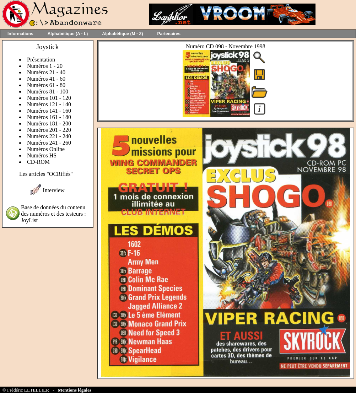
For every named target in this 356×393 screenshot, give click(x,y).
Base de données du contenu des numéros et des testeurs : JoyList (53, 213)
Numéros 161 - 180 (49, 117)
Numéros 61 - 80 (46, 85)
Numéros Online (46, 149)
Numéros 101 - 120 (49, 98)
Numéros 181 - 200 (49, 123)
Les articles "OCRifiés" (46, 174)
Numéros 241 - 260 (49, 143)
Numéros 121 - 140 (49, 104)
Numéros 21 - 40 (46, 72)
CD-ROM (38, 162)
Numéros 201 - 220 (49, 130)
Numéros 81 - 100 (47, 91)
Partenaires (168, 33)
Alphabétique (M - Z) (122, 33)
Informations (20, 33)
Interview (53, 190)
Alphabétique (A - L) (68, 33)
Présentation (41, 59)
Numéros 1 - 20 (45, 66)
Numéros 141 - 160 (49, 111)
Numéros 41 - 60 (46, 79)
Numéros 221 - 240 (49, 136)
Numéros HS (41, 155)
